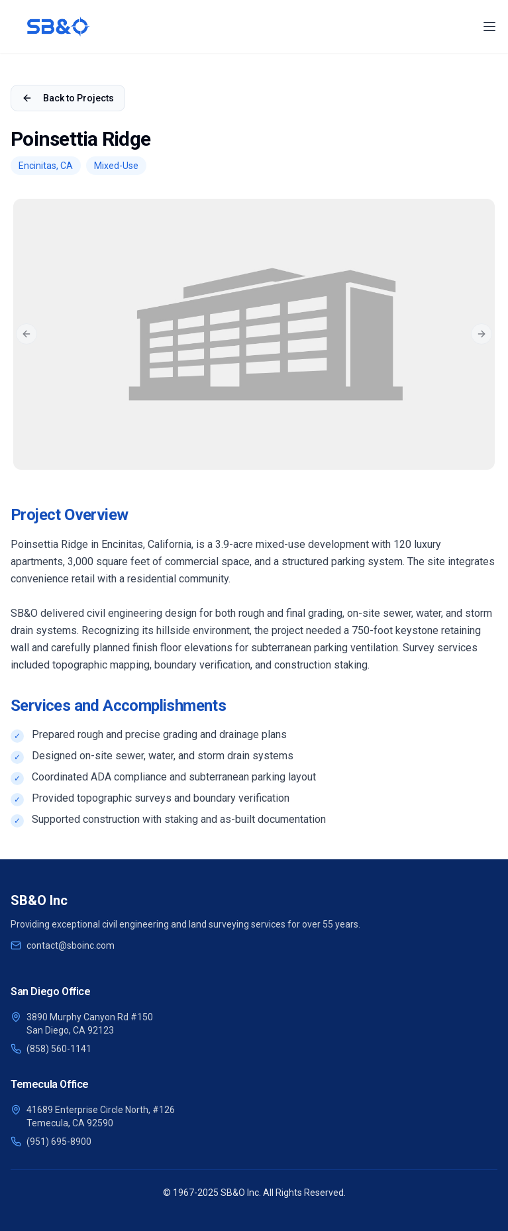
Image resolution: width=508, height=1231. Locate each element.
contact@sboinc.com (70, 945)
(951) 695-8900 (58, 1141)
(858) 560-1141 (58, 1049)
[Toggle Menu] (489, 26)
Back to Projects (68, 98)
